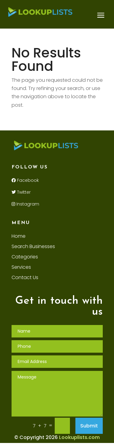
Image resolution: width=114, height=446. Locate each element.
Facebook (25, 180)
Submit (89, 425)
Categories (25, 257)
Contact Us (25, 278)
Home (19, 237)
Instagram (25, 204)
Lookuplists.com (79, 437)
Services (21, 268)
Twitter (21, 192)
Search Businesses (33, 247)
